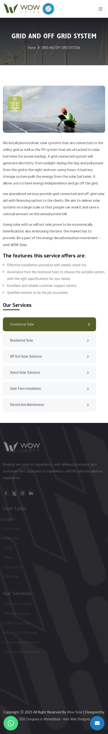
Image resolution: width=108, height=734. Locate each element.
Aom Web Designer (76, 719)
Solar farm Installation (49, 388)
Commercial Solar (50, 324)
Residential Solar (49, 340)
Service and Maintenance (49, 404)
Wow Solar (74, 712)
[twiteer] (14, 494)
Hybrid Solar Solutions (49, 372)
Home (32, 48)
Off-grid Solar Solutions (49, 356)
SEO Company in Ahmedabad (39, 719)
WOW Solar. (19, 244)
